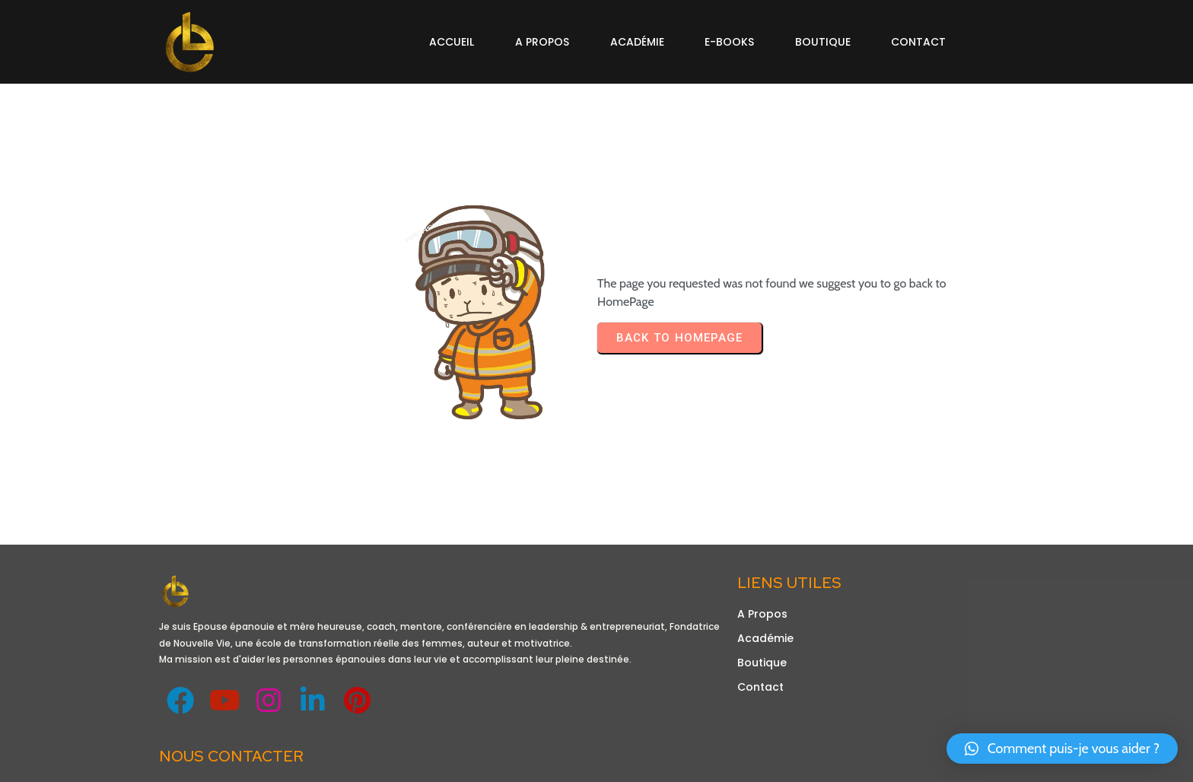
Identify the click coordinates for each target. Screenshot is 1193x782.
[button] (1062, 748)
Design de (188, 761)
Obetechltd (250, 761)
